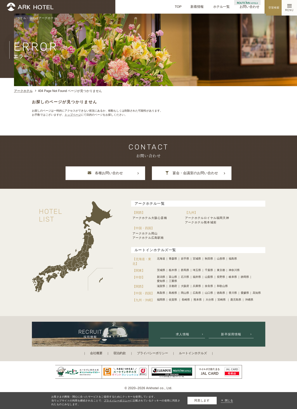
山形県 (221, 258)
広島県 (197, 292)
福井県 (197, 276)
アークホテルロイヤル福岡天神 (207, 217)
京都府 (173, 286)
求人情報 (182, 334)
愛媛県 (245, 292)
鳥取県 (161, 292)
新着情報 (197, 7)
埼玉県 (197, 270)
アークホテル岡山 (145, 233)
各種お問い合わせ (105, 173)
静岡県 (245, 276)
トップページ (73, 114)
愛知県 (161, 280)
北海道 (161, 258)
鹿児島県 (235, 299)
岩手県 (185, 258)
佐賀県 (173, 299)
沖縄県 (249, 299)
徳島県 (221, 292)
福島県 (233, 258)
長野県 (221, 276)
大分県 (210, 299)
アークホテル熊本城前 (200, 222)
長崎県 (186, 299)
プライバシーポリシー (152, 353)
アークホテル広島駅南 (148, 237)
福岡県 (161, 299)
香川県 (233, 292)
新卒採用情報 (231, 334)
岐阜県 (233, 276)
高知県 (257, 292)
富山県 (173, 276)
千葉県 (209, 270)
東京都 (221, 270)
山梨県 (209, 276)
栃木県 (173, 270)
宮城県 (197, 258)
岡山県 (185, 292)
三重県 (173, 280)
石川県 (185, 276)
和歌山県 (222, 286)
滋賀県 (161, 286)
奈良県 (209, 286)
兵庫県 (197, 286)
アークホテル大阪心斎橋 (149, 217)
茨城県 (161, 270)
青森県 (173, 258)
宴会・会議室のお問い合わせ (191, 173)
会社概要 (96, 353)
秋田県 (209, 258)
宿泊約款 (119, 353)
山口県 (209, 292)
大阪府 (185, 286)
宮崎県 (221, 299)
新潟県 (161, 276)
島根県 (173, 292)
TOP (178, 7)
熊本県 (198, 299)
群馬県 (185, 270)
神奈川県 (234, 270)
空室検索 (274, 7)
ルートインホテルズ (193, 353)
